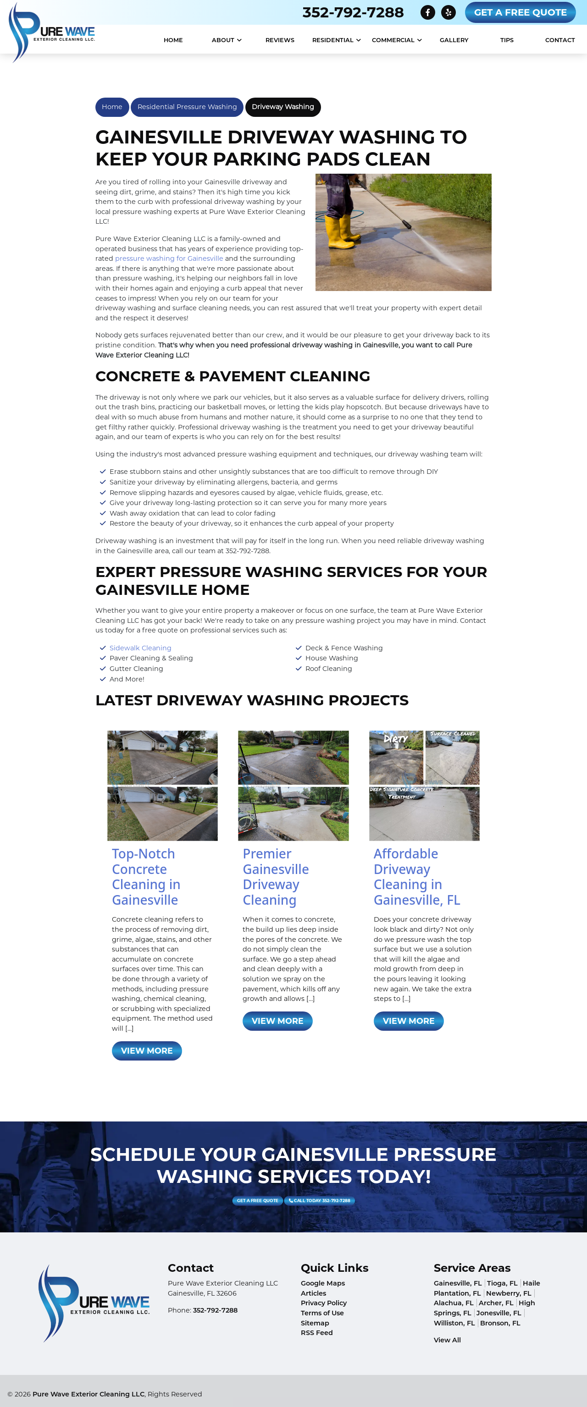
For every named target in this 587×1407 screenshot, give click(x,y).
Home (112, 107)
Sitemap (315, 1323)
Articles (313, 1293)
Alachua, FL (454, 1303)
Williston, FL (454, 1323)
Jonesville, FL (498, 1313)
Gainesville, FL (458, 1283)
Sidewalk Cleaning (141, 648)
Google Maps (323, 1283)
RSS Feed (317, 1333)
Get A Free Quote (520, 12)
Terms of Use (322, 1313)
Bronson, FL (500, 1323)
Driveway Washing (283, 107)
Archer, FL (496, 1303)
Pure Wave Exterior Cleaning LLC (88, 1394)
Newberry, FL (509, 1293)
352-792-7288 (353, 12)
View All (447, 1340)
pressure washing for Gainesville (169, 258)
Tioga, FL (502, 1283)
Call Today (298, 1200)
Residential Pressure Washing (187, 107)
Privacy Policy (324, 1303)
